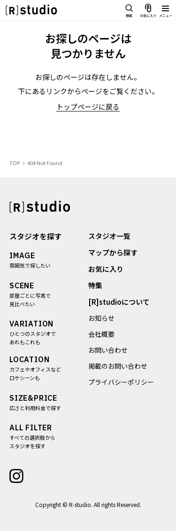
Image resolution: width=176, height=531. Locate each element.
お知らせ (101, 318)
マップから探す (113, 252)
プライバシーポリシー (121, 382)
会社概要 (101, 334)
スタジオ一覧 (109, 236)
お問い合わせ (108, 350)
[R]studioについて (119, 302)
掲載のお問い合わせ (117, 366)
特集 (95, 285)
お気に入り (105, 269)
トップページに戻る (88, 106)
